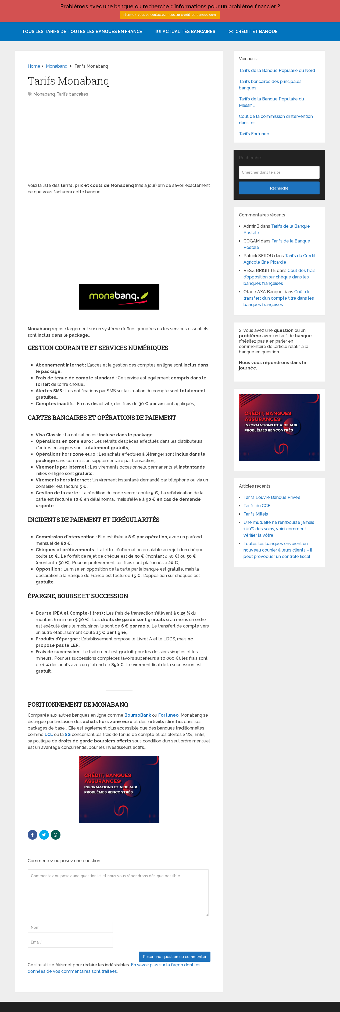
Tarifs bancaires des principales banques (270, 84)
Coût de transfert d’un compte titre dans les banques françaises (279, 298)
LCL (49, 734)
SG (68, 734)
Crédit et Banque (253, 31)
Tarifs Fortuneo (254, 133)
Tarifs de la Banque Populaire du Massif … (271, 102)
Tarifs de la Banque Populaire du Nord (277, 70)
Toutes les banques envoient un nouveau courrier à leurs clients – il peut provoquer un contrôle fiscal (278, 550)
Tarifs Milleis (256, 514)
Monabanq (44, 94)
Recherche (279, 188)
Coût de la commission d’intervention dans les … (276, 119)
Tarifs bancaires (72, 94)
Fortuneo (168, 715)
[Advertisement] (119, 142)
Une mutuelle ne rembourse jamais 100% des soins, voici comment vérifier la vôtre (279, 529)
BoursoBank (137, 715)
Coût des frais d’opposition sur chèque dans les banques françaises (280, 277)
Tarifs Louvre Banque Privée (272, 497)
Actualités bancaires (185, 31)
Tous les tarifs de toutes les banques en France (82, 31)
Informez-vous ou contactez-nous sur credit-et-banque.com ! (170, 15)
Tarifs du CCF (257, 505)
